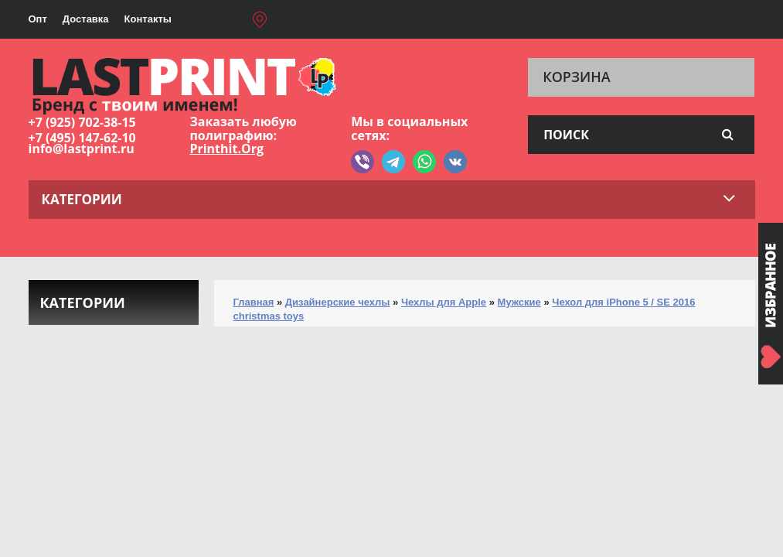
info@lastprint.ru (81, 148)
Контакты (148, 19)
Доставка (86, 19)
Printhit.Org (226, 148)
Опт (38, 19)
